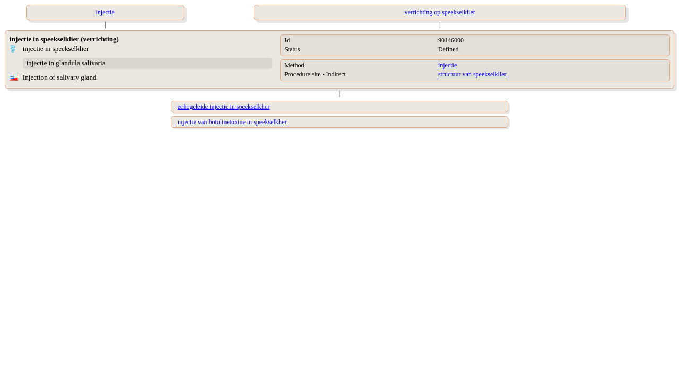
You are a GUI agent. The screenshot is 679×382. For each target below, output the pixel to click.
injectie (447, 65)
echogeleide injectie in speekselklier (224, 106)
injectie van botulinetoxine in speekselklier (232, 122)
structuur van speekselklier (472, 74)
